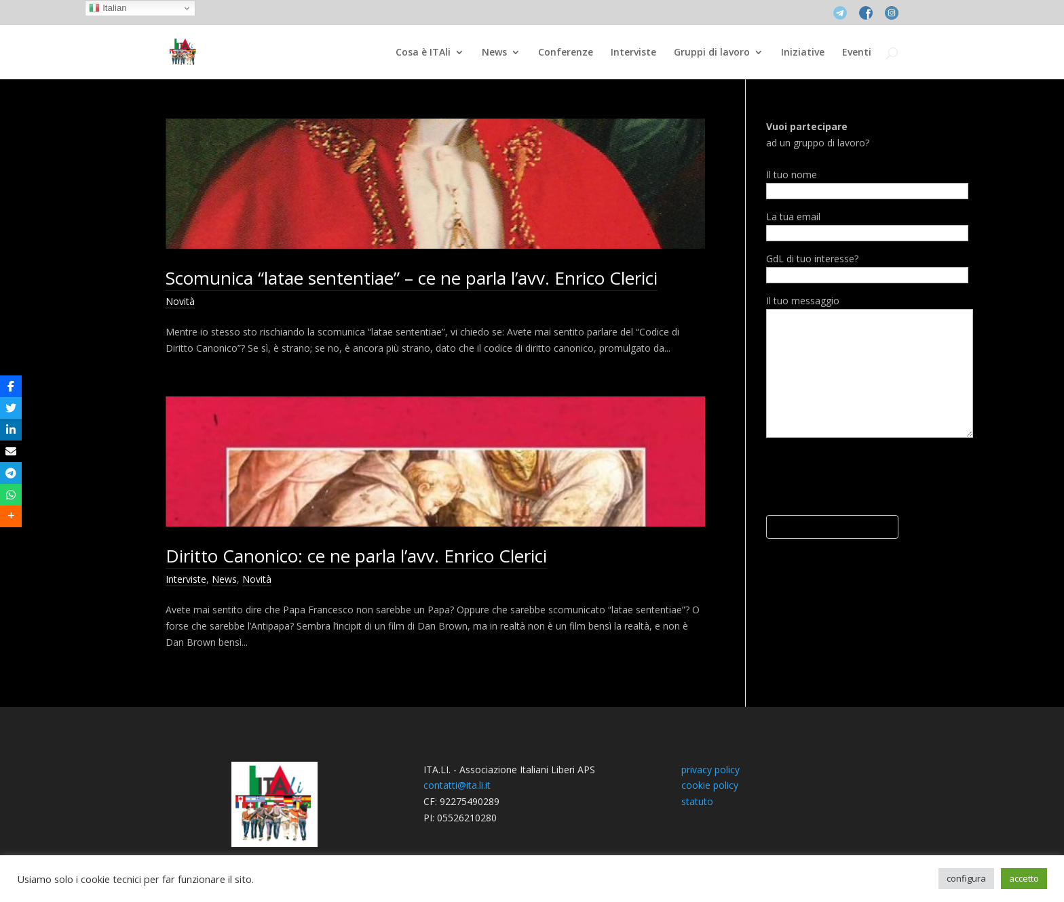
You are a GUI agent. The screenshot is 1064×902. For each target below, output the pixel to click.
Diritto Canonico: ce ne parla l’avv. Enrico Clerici (356, 556)
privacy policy (710, 769)
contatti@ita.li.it (457, 785)
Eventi (856, 52)
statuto (697, 801)
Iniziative (802, 52)
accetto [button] (1024, 878)
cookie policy (709, 785)
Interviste (633, 52)
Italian (107, 8)
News (494, 52)
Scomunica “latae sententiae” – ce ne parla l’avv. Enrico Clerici (412, 278)
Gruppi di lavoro (712, 52)
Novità (180, 301)
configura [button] (966, 878)
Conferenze (565, 52)
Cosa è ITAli (423, 52)
